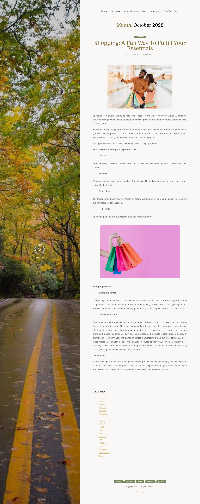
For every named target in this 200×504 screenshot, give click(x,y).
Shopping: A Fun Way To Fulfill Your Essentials (140, 46)
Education (103, 411)
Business (103, 408)
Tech (101, 456)
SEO (101, 446)
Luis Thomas (148, 55)
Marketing (103, 437)
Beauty (102, 405)
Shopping (140, 37)
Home (101, 430)
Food (101, 417)
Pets (101, 440)
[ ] (140, 492)
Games (102, 421)
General (102, 424)
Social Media (104, 453)
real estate (103, 398)
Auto (101, 401)
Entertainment (105, 414)
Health (101, 427)
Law (100, 433)
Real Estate (104, 443)
